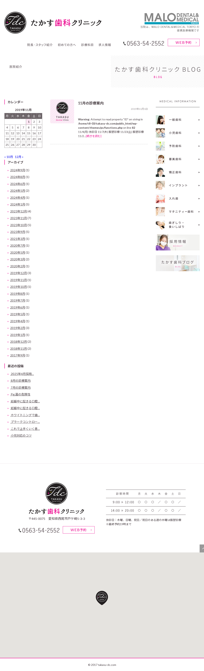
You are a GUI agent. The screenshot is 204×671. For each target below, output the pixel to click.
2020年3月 (17, 259)
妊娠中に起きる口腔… (25, 401)
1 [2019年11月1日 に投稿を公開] (28, 121)
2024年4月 (17, 197)
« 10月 (8, 157)
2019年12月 (18, 273)
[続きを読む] (93, 136)
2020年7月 (17, 245)
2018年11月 (18, 348)
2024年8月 (17, 177)
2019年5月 (17, 314)
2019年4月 (17, 321)
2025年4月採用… (22, 374)
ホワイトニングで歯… (25, 415)
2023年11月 (18, 218)
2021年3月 (17, 239)
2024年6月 (17, 184)
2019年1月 (17, 335)
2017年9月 (17, 355)
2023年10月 (18, 225)
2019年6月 (17, 307)
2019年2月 (17, 328)
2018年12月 (18, 341)
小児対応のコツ (21, 435)
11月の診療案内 (91, 103)
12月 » (19, 157)
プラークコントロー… (25, 422)
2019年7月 (17, 300)
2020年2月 (17, 266)
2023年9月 (17, 232)
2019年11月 (18, 280)
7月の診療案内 (20, 387)
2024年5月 (17, 190)
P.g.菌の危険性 (20, 394)
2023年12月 (18, 211)
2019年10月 (18, 286)
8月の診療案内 (20, 380)
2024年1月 (17, 204)
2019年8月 (17, 293)
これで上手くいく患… (25, 428)
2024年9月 (17, 170)
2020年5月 (17, 252)
